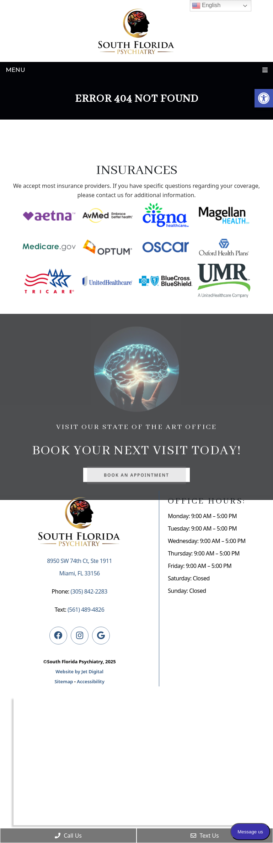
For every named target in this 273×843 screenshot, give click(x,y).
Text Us (205, 835)
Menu (15, 69)
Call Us (68, 835)
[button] (264, 98)
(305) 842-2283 (88, 591)
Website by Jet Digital (79, 671)
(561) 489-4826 (86, 609)
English (206, 5)
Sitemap (63, 681)
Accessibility (90, 681)
